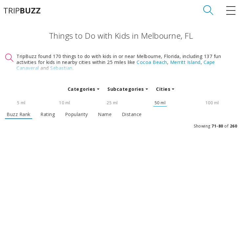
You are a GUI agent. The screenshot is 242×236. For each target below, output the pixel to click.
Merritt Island (185, 62)
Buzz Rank (19, 114)
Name (105, 114)
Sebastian (61, 68)
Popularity (76, 114)
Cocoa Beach (152, 62)
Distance (132, 114)
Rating (47, 114)
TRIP (22, 10)
